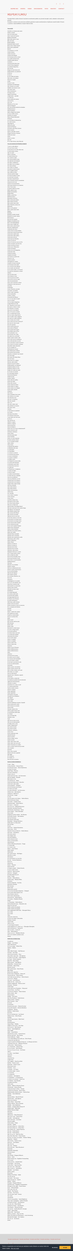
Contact (61, 8)
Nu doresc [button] (55, 1247)
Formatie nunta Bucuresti (13, 1239)
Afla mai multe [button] (15, 1248)
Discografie (38, 8)
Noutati (53, 8)
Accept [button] (65, 1247)
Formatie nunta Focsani (55, 1239)
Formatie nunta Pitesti (34, 1239)
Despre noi (14, 8)
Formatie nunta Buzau (45, 1239)
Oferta (22, 8)
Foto (46, 8)
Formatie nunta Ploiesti (24, 1239)
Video (30, 8)
